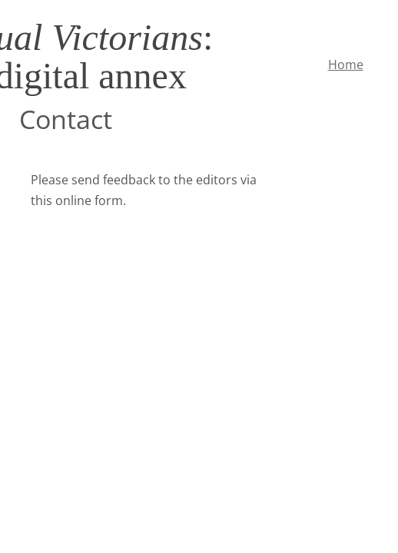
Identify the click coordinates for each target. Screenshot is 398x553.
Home (345, 64)
